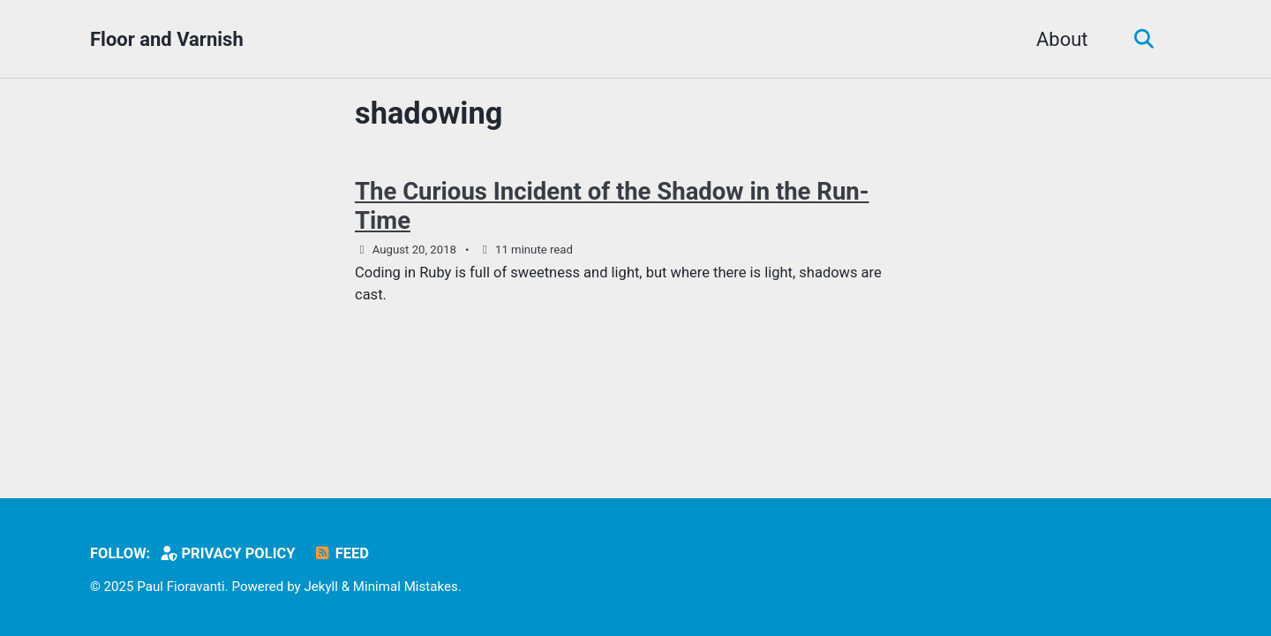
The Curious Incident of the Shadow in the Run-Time (612, 206)
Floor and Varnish (167, 39)
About (1062, 39)
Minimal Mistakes (405, 586)
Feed (341, 553)
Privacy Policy (228, 553)
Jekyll (321, 586)
